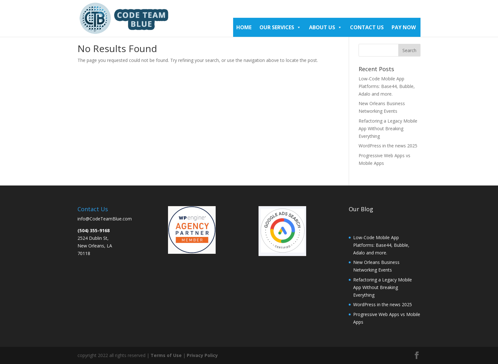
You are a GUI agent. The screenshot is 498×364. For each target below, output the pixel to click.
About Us (325, 27)
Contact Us (367, 27)
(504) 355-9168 (93, 230)
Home (244, 27)
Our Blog (361, 209)
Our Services (280, 27)
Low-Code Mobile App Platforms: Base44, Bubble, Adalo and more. (387, 86)
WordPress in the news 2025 (388, 146)
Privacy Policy (202, 355)
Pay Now (404, 27)
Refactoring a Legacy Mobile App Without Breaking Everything (388, 128)
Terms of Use (167, 355)
